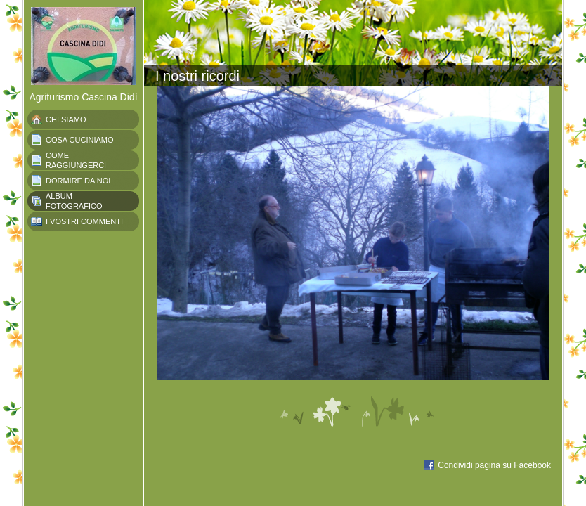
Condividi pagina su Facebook (494, 465)
